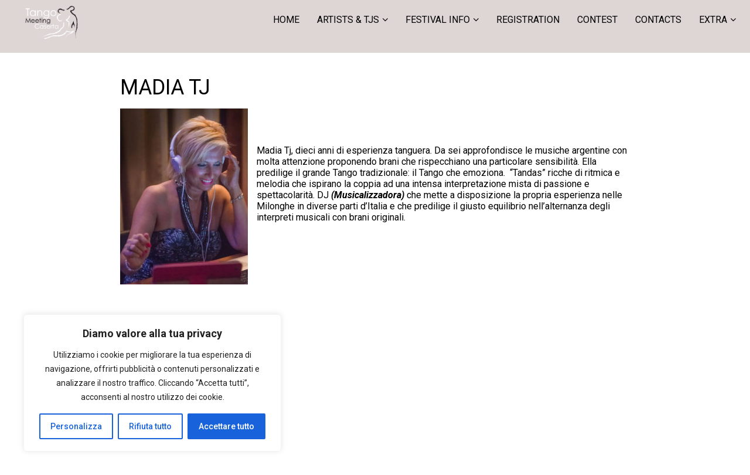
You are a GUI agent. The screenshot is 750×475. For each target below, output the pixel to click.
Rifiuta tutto (150, 426)
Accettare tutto (226, 426)
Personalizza (76, 426)
